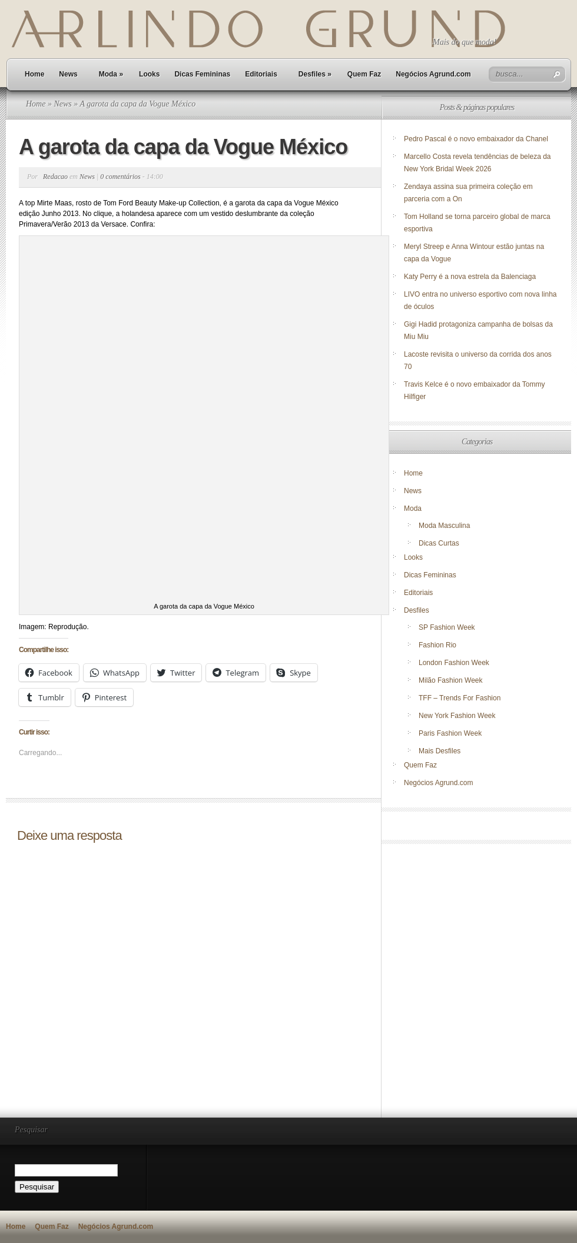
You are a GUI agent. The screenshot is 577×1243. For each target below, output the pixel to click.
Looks (149, 74)
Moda (111, 74)
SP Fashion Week (447, 627)
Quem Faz (364, 74)
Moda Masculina (444, 525)
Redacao (55, 176)
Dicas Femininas (202, 74)
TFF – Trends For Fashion (459, 698)
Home (34, 74)
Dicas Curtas (439, 543)
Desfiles (315, 74)
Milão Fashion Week (451, 680)
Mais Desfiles (439, 751)
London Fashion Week (454, 663)
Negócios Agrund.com (433, 74)
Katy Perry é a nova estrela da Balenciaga (470, 276)
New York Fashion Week (457, 716)
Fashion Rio (437, 645)
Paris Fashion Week (450, 733)
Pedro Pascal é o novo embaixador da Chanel (477, 139)
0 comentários (120, 176)
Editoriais (261, 74)
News (68, 74)
